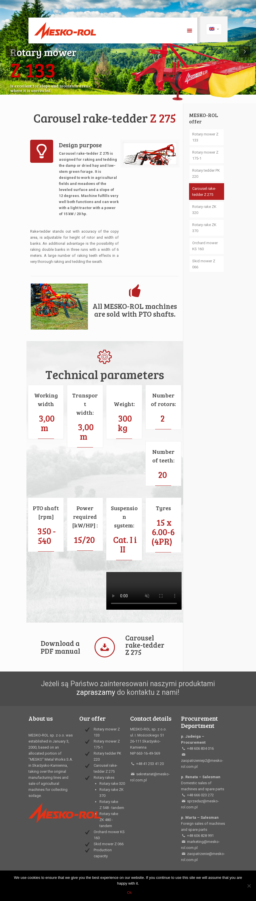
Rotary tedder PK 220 (206, 173)
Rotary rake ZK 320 (204, 209)
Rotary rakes (104, 777)
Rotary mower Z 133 (205, 137)
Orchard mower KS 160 (205, 246)
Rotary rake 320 (112, 783)
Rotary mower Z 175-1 (205, 155)
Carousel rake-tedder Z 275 (204, 191)
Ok (129, 892)
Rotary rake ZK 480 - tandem (108, 820)
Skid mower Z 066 (203, 264)
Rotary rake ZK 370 (204, 228)
